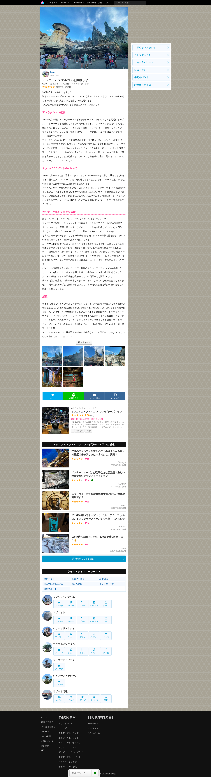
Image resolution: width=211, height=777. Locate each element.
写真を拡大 (84, 342)
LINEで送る (73, 396)
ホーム (44, 717)
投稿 (100, 3)
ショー (71, 604)
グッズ (106, 604)
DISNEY (67, 717)
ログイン (108, 3)
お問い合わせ (47, 741)
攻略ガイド (49, 579)
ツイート (52, 396)
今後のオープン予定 (68, 762)
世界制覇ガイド (78, 3)
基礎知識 (103, 579)
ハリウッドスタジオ (64, 628)
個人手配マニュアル (53, 584)
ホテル (59, 698)
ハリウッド (93, 723)
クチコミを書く (48, 727)
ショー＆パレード (144, 62)
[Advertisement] (151, 23)
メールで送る (94, 396)
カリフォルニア (66, 723)
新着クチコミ (78, 579)
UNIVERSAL (101, 717)
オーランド (93, 728)
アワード (45, 731)
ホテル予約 (91, 3)
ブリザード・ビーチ (64, 660)
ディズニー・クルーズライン (72, 752)
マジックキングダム (64, 596)
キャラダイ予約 (106, 584)
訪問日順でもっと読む (83, 558)
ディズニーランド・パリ (70, 742)
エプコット (59, 612)
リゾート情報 (60, 691)
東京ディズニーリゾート (70, 757)
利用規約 (45, 746)
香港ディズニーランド (69, 733)
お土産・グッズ (142, 85)
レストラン (140, 70)
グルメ (83, 604)
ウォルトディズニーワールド (58, 3)
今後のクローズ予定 (68, 766)
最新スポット (50, 589)
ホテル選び (77, 584)
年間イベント (141, 77)
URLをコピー (115, 396)
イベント (94, 604)
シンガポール (94, 733)
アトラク (59, 604)
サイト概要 (46, 736)
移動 (106, 698)
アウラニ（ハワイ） (68, 747)
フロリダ (63, 728)
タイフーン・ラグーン (65, 675)
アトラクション (142, 55)
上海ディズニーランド (69, 738)
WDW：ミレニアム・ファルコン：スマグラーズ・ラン (65, 84)
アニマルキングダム (64, 644)
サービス (94, 698)
